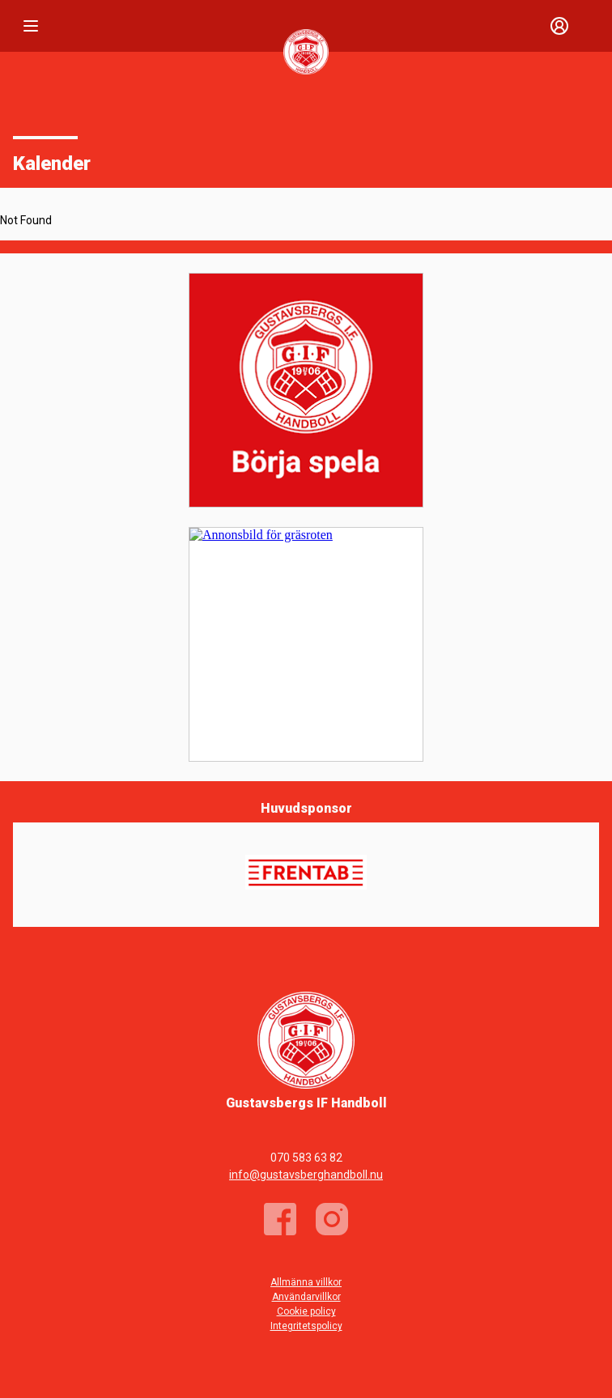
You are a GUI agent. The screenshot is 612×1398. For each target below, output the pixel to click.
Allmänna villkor (306, 1282)
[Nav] (30, 26)
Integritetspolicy (306, 1326)
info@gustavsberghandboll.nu (306, 1174)
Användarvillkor (306, 1296)
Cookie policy (306, 1311)
